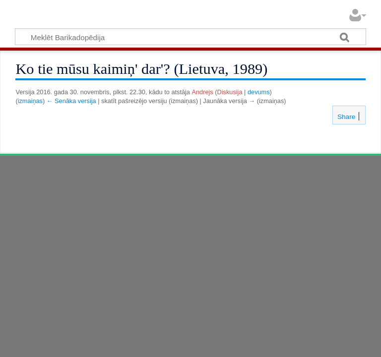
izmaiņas (30, 101)
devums (259, 92)
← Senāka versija (71, 101)
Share (345, 116)
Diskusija (230, 92)
